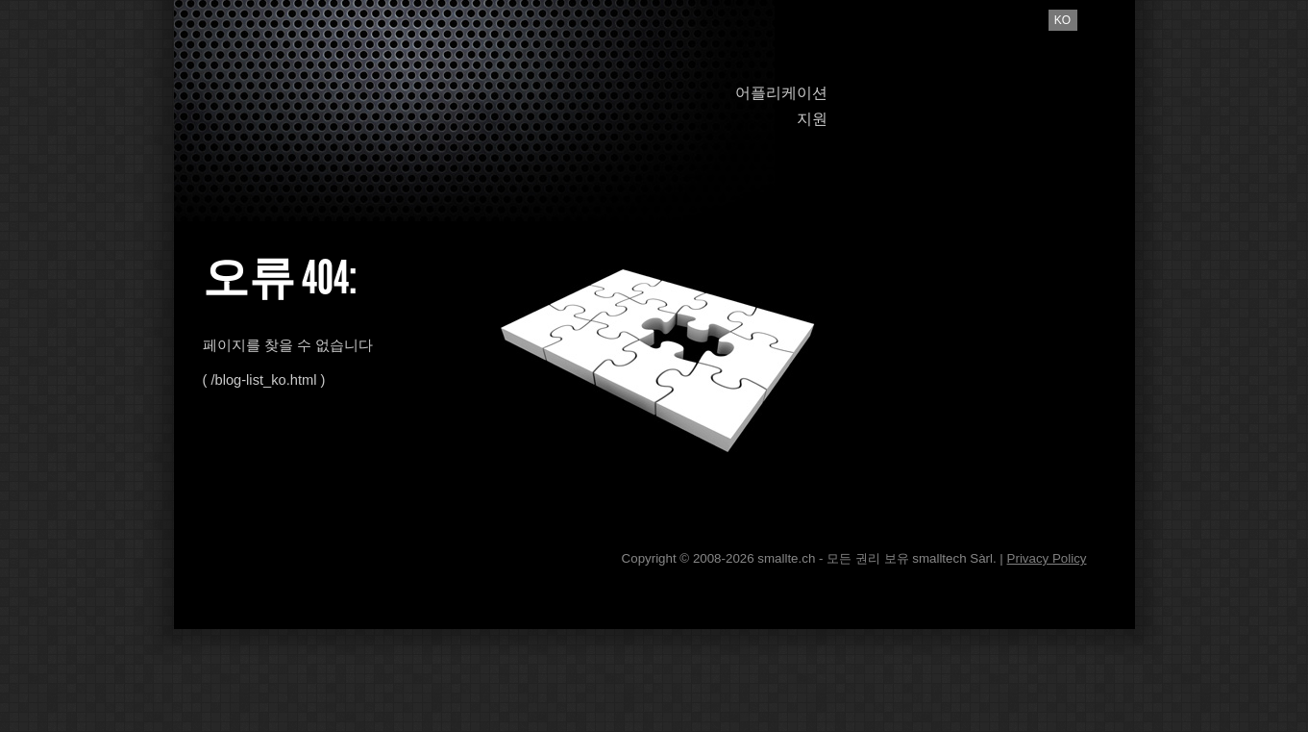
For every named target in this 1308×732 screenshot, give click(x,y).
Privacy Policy (1047, 558)
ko (1062, 20)
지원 (812, 119)
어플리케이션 (781, 93)
